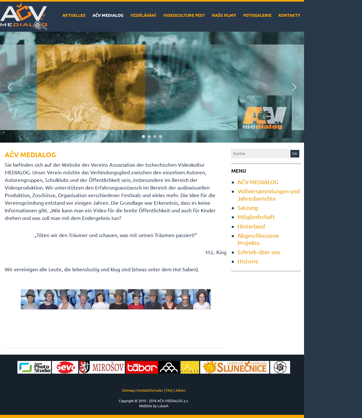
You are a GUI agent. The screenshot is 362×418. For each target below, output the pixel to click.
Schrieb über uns (259, 251)
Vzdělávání (143, 15)
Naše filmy (224, 15)
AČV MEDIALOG (108, 15)
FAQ (169, 390)
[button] (10, 87)
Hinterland (251, 226)
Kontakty (289, 15)
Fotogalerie (257, 15)
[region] (152, 87)
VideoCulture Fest (184, 15)
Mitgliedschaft (256, 216)
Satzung (248, 207)
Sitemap (128, 390)
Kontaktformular (150, 390)
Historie (248, 261)
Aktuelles (74, 15)
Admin (180, 390)
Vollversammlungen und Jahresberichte (269, 194)
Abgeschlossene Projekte (258, 239)
